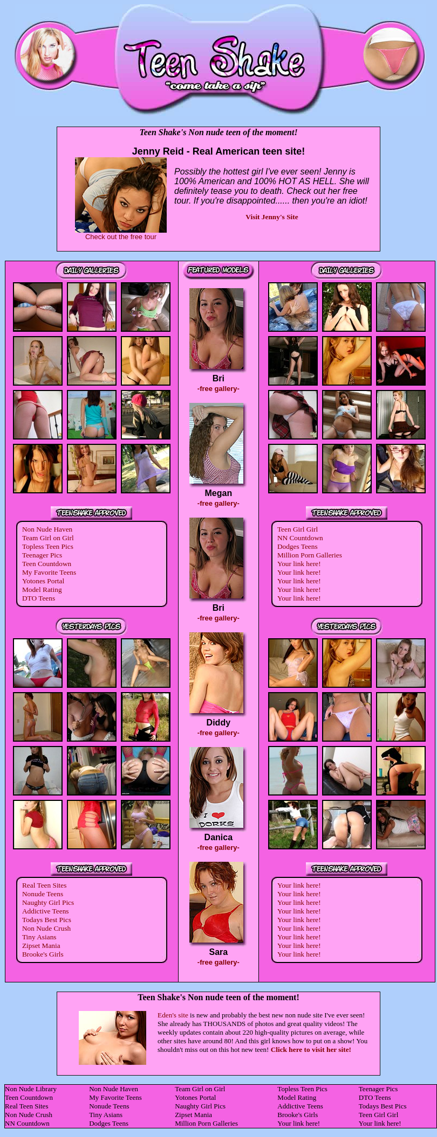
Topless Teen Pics (47, 546)
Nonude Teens (42, 894)
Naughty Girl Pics (48, 902)
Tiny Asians (39, 937)
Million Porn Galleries (309, 555)
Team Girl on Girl (48, 538)
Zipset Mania (41, 945)
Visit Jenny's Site (271, 217)
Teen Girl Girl (297, 529)
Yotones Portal (43, 581)
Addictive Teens (45, 911)
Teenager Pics (42, 555)
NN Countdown (300, 538)
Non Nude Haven (47, 529)
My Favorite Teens (49, 572)
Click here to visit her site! (311, 1049)
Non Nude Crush (46, 928)
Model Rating (42, 589)
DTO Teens (38, 598)
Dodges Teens (297, 546)
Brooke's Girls (43, 954)
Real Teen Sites (44, 885)
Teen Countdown (46, 564)
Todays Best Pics (46, 920)
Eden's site (173, 1015)
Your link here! (299, 564)
